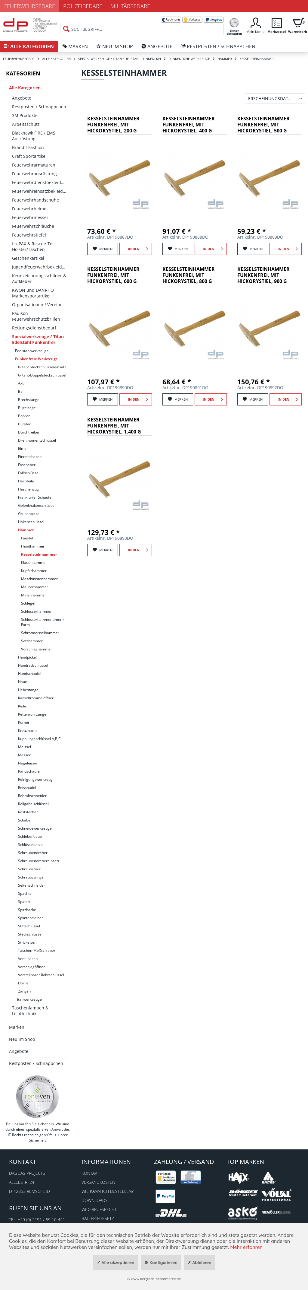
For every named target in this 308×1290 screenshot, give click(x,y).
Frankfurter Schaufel (35, 497)
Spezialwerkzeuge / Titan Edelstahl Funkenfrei (38, 339)
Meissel (24, 746)
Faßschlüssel (28, 472)
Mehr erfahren (246, 1247)
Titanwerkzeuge (28, 999)
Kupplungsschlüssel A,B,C (39, 738)
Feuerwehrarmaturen (33, 165)
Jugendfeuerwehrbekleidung (40, 267)
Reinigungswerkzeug (35, 779)
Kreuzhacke (28, 730)
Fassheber (26, 464)
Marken (16, 1027)
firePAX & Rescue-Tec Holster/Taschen (33, 246)
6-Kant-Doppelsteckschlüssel (42, 375)
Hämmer (26, 529)
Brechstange (28, 399)
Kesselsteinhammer (39, 554)
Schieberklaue (30, 836)
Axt (20, 383)
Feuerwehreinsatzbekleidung (40, 191)
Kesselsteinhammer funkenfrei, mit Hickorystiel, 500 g (263, 125)
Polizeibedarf (82, 6)
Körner (23, 722)
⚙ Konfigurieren (160, 1262)
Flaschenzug (28, 489)
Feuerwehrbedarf (29, 6)
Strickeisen (27, 942)
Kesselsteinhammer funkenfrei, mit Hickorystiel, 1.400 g (114, 426)
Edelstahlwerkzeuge (32, 350)
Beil (21, 391)
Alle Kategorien (25, 88)
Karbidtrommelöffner (36, 698)
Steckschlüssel (30, 934)
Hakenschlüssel (31, 521)
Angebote (21, 98)
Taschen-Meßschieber (36, 950)
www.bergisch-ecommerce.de (156, 1278)
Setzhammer (32, 640)
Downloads (95, 1200)
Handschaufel (29, 673)
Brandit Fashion (28, 147)
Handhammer (33, 546)
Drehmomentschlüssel (37, 440)
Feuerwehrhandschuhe (35, 200)
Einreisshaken (30, 456)
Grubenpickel (29, 513)
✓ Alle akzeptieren (115, 1262)
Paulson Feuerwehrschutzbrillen (36, 316)
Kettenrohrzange (32, 714)
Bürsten (24, 424)
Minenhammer (33, 595)
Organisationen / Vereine (37, 304)
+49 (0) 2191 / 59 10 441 (41, 1219)
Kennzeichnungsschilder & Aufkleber (39, 278)
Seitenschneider (31, 885)
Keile (22, 706)
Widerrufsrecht (99, 1209)
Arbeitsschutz (26, 124)
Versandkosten (98, 1182)
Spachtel (25, 893)
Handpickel (27, 657)
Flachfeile (26, 481)
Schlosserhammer (36, 611)
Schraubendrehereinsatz (39, 860)
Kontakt (90, 1173)
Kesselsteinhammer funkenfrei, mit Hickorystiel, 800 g (188, 275)
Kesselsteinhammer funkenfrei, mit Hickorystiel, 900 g (263, 275)
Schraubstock (29, 869)
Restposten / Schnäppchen (39, 107)
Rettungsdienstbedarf (34, 328)
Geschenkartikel (28, 258)
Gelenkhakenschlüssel (36, 505)
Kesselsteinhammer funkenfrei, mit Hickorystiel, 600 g (113, 275)
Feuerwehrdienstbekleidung (40, 182)
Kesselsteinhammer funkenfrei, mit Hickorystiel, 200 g (113, 125)
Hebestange (28, 689)
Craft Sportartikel (29, 156)
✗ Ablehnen (199, 1262)
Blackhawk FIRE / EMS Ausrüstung (33, 135)
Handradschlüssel (33, 665)
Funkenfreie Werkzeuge (36, 358)
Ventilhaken (28, 958)
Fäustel (27, 538)
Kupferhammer (34, 570)
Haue (22, 681)
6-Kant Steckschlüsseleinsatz (42, 367)
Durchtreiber (29, 432)
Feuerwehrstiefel (29, 235)
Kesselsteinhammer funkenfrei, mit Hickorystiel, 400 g (188, 125)
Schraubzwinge (31, 877)
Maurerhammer (34, 586)
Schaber (25, 820)
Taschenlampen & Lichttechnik (30, 1010)
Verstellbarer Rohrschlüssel (41, 974)
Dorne (23, 983)
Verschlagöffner (31, 966)
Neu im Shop (22, 1039)
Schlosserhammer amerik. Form (43, 622)
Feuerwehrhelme (29, 208)
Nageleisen (27, 763)
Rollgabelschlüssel (33, 803)
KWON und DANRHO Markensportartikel (33, 293)
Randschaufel (29, 771)
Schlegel (28, 603)
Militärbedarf (130, 6)
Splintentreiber (30, 917)
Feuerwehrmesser (30, 217)
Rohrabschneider (32, 795)
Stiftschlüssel (29, 926)
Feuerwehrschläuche (33, 226)
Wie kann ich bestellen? (108, 1191)
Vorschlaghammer (36, 649)
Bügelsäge (27, 407)
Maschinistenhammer (39, 578)
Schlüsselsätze (30, 844)
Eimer (23, 448)
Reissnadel (27, 787)
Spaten (24, 901)
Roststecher (28, 812)
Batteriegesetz (98, 1218)
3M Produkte (25, 115)
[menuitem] (142, 24)
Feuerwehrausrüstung (34, 173)
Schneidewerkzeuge (35, 828)
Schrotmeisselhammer (40, 632)
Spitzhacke (27, 909)
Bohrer (24, 415)
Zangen (24, 991)
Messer (24, 755)
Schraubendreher (33, 852)
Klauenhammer (34, 562)
